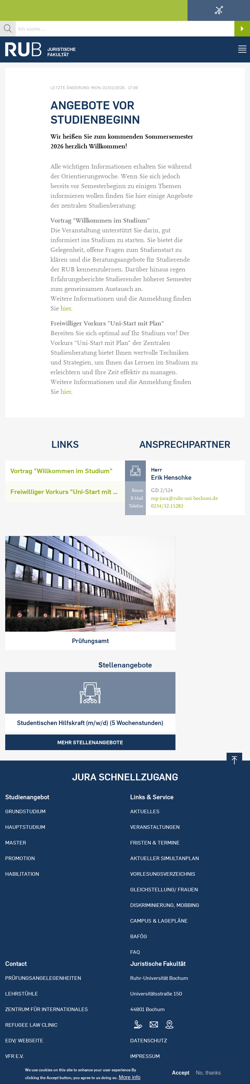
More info (130, 1078)
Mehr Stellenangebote (62, 719)
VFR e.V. (14, 1032)
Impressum (145, 1032)
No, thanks (208, 1074)
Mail (153, 1001)
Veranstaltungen (155, 803)
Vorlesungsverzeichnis (162, 850)
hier (66, 308)
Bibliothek (19, 1048)
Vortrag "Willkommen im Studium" (61, 471)
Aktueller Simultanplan (164, 834)
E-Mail (137, 498)
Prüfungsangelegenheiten (43, 954)
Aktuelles (145, 788)
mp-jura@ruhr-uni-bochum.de (184, 498)
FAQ (135, 928)
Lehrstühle (21, 970)
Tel (138, 1001)
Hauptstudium (25, 803)
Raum (137, 490)
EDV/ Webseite (24, 1017)
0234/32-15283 (167, 506)
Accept (180, 1074)
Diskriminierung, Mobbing (164, 881)
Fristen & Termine (155, 819)
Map (169, 1001)
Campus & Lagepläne (159, 897)
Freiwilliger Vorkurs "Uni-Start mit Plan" (67, 491)
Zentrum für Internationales (46, 985)
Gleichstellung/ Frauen (164, 866)
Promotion (20, 834)
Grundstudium (25, 788)
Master (15, 819)
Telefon (136, 506)
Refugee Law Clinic (31, 1001)
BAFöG (138, 913)
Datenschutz (148, 1017)
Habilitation (22, 850)
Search (242, 28)
